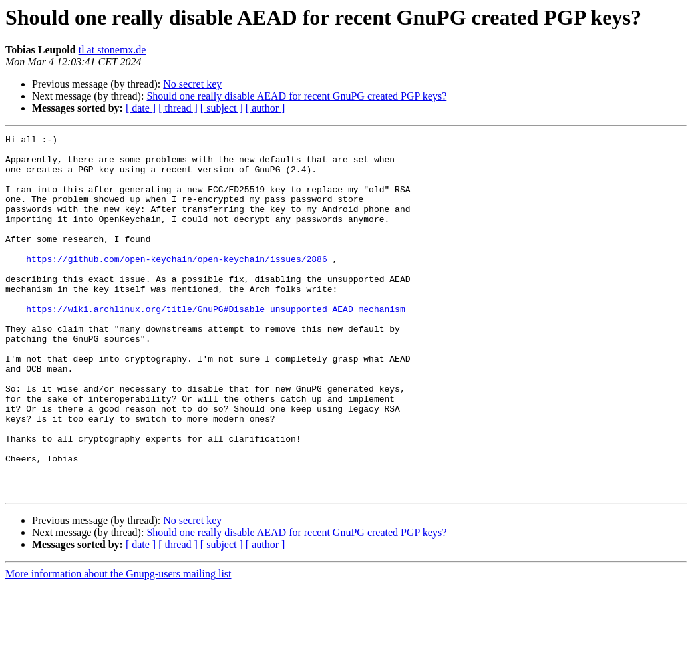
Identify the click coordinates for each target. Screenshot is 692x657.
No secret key (192, 84)
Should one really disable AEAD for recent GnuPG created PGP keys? (296, 96)
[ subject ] (221, 108)
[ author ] (265, 108)
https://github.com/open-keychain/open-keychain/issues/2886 (176, 285)
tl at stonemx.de (112, 49)
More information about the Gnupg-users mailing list (118, 645)
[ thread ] (178, 108)
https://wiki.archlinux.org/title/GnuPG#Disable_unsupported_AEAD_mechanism (215, 344)
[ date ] (141, 108)
